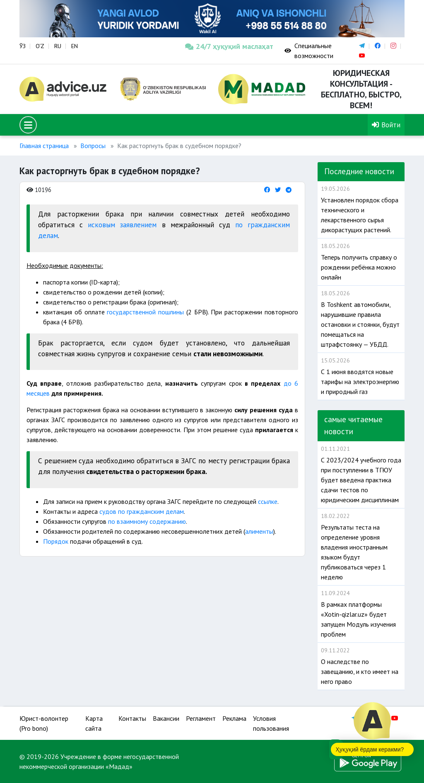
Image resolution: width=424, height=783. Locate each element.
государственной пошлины (145, 312)
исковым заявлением (122, 224)
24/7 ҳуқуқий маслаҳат (228, 46)
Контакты (132, 718)
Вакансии (166, 718)
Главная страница (44, 145)
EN (74, 46)
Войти (386, 124)
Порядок (56, 541)
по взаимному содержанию (147, 521)
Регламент (201, 718)
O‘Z (40, 46)
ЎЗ (22, 46)
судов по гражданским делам (141, 511)
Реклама (234, 718)
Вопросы (93, 145)
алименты (259, 531)
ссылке (267, 501)
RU (57, 46)
